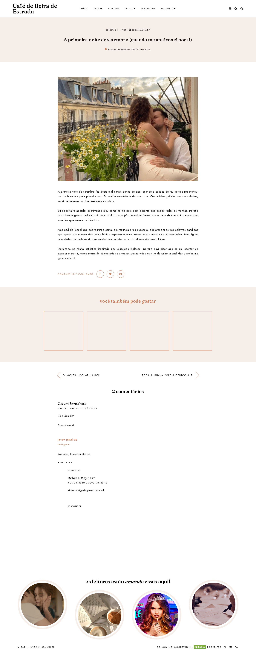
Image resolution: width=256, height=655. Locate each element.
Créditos (215, 646)
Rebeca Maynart (81, 478)
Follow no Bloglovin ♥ (174, 646)
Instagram (148, 8)
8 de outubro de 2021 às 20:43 (87, 482)
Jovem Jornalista (72, 403)
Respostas (74, 470)
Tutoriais (167, 8)
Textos (129, 8)
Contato (113, 8)
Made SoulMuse (42, 647)
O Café (98, 8)
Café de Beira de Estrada (35, 8)
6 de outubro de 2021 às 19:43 (77, 408)
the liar (145, 49)
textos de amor (128, 49)
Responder (65, 462)
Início (84, 8)
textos (112, 49)
